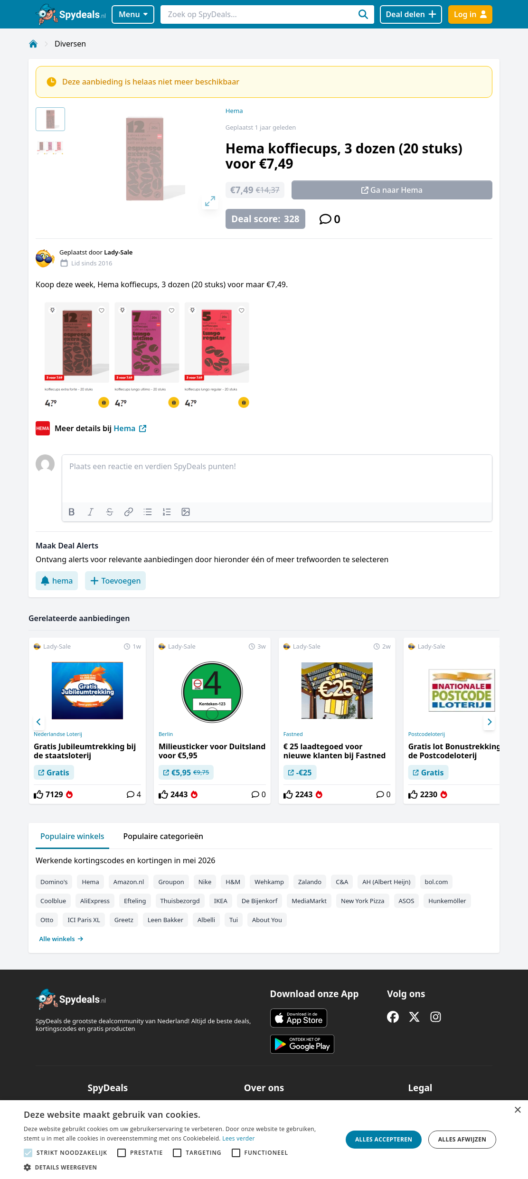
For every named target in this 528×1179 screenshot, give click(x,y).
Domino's (53, 881)
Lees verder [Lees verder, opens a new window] (238, 1138)
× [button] (517, 1110)
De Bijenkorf (259, 900)
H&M (233, 881)
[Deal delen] (411, 14)
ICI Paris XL (83, 919)
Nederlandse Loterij (58, 734)
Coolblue (53, 900)
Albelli (206, 919)
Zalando (309, 881)
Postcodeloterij (426, 734)
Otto (46, 919)
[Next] (489, 722)
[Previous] (39, 722)
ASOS (407, 900)
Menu (133, 14)
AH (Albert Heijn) (386, 881)
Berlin (166, 734)
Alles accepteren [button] (384, 1139)
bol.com (436, 881)
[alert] (264, 1139)
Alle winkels (61, 938)
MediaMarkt (309, 900)
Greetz (123, 919)
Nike (205, 881)
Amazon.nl (128, 881)
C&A (342, 881)
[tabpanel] (264, 897)
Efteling (135, 900)
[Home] (33, 43)
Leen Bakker (165, 919)
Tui (233, 919)
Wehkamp (269, 881)
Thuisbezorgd (180, 900)
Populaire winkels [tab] (72, 836)
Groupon (171, 881)
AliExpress (95, 900)
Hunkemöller (447, 900)
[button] (178, 1167)
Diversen (70, 43)
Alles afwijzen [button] (462, 1139)
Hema (234, 110)
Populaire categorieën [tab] (163, 836)
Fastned (293, 734)
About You (267, 919)
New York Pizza (363, 900)
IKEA (220, 900)
